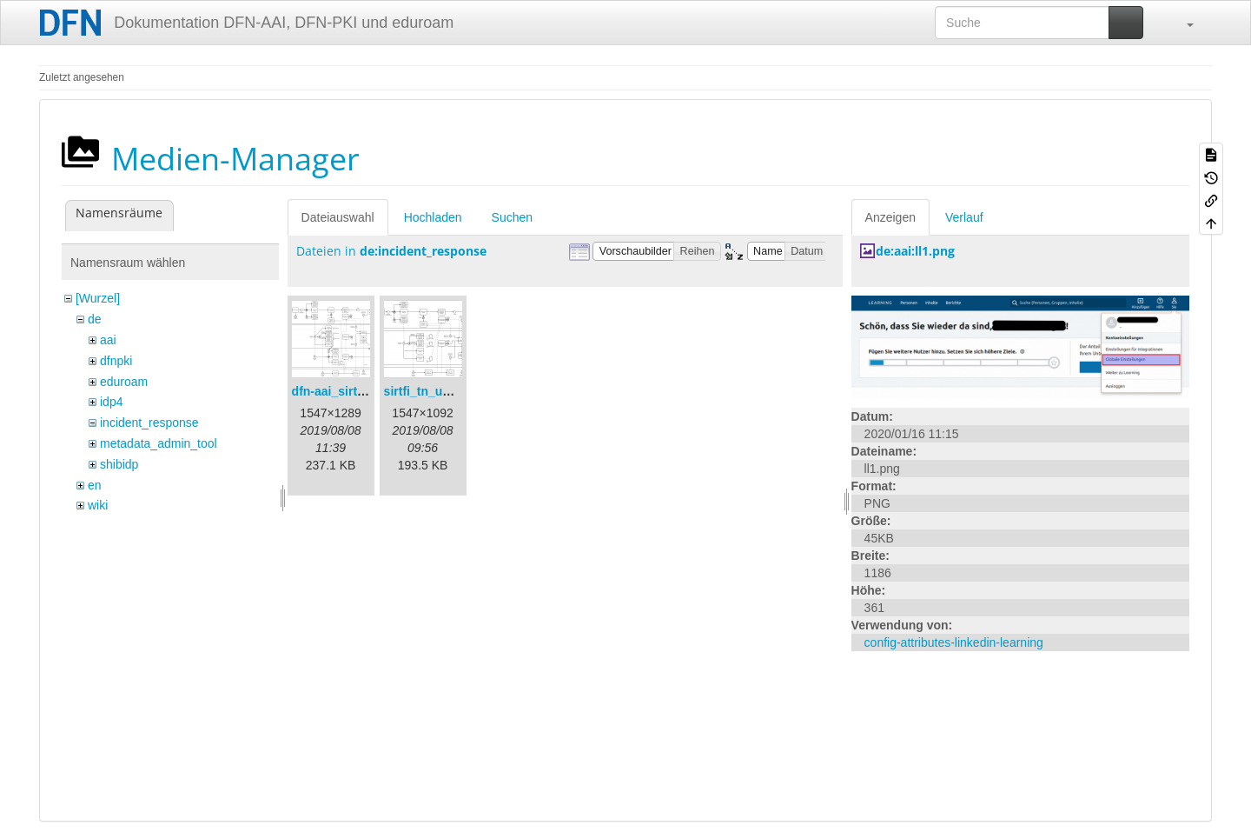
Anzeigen (890, 217)
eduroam (124, 382)
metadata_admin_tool (158, 443)
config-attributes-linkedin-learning (953, 642)
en (95, 485)
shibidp (119, 464)
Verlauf (964, 217)
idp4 (111, 402)
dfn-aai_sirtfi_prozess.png (367, 391)
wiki (98, 505)
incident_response (149, 422)
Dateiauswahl (337, 217)
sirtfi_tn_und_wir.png (445, 391)
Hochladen (433, 217)
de (95, 319)
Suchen (512, 217)
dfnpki (116, 361)
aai (108, 340)
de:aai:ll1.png (915, 251)
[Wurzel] (98, 298)
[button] (1181, 22)
